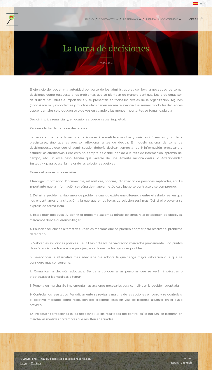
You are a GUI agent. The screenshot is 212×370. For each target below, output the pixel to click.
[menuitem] (93, 19)
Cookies (36, 363)
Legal (23, 363)
